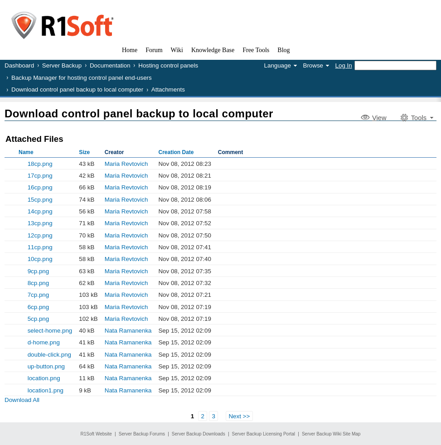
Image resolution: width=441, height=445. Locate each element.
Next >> (239, 416)
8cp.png (38, 283)
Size (84, 152)
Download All (22, 400)
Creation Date (176, 152)
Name (26, 152)
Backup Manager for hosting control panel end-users (81, 77)
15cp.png (40, 199)
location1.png (45, 390)
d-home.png (44, 342)
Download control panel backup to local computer (77, 89)
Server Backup (62, 65)
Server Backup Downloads (198, 433)
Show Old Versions (8, 294)
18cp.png (40, 163)
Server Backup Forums (142, 433)
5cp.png (38, 318)
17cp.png (40, 175)
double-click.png (49, 354)
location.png (44, 378)
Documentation (110, 65)
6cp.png (38, 307)
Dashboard (19, 65)
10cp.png (40, 259)
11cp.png (40, 247)
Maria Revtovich (126, 163)
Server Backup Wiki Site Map (331, 433)
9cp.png (38, 271)
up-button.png (46, 366)
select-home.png (50, 330)
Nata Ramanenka (128, 330)
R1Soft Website (96, 433)
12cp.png (40, 235)
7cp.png (38, 294)
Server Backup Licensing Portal (264, 433)
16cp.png (40, 187)
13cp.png (40, 223)
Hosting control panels (168, 65)
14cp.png (40, 211)
